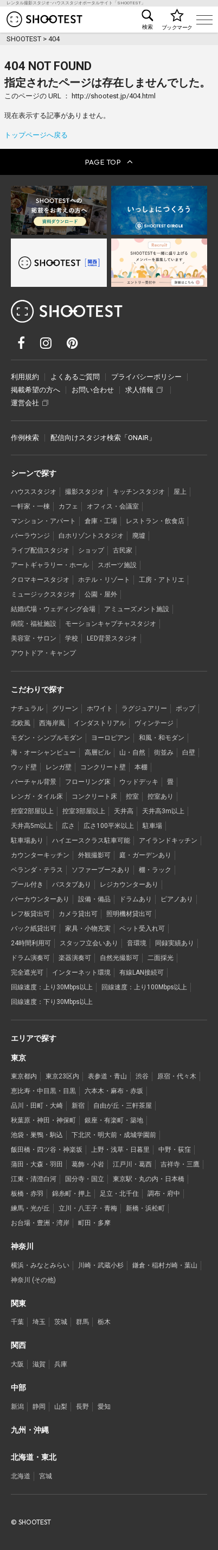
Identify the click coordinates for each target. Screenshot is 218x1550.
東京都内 (24, 1076)
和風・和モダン (161, 738)
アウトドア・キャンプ (43, 653)
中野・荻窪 (174, 1149)
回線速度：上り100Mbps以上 (144, 987)
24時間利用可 (31, 943)
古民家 (122, 550)
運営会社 (29, 403)
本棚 (141, 767)
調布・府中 (164, 1193)
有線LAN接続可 (141, 972)
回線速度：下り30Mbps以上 (52, 1002)
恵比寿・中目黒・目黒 (43, 1091)
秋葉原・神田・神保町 (43, 1120)
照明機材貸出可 (129, 914)
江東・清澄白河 (33, 1179)
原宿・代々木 (176, 1076)
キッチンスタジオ (139, 491)
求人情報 (144, 390)
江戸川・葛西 (132, 1164)
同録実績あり (174, 943)
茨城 (60, 1322)
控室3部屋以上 (83, 811)
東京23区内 (62, 1076)
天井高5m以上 (32, 826)
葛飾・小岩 (88, 1164)
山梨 (60, 1406)
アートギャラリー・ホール (50, 565)
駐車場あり (27, 840)
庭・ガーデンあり (145, 855)
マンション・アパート (43, 521)
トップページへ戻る (36, 135)
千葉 (17, 1322)
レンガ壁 (59, 767)
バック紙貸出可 (33, 928)
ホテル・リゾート (104, 579)
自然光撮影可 (119, 958)
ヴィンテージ (154, 723)
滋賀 (39, 1364)
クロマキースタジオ (40, 579)
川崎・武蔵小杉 (101, 1265)
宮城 (45, 1476)
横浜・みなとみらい (40, 1265)
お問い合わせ (93, 390)
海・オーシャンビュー (43, 752)
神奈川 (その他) (33, 1280)
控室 (132, 796)
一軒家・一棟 (30, 506)
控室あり (161, 796)
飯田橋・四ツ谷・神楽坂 (46, 1149)
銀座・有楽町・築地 (114, 1120)
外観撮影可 (94, 855)
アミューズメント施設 (136, 609)
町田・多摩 (94, 1223)
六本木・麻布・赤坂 (114, 1091)
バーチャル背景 (33, 782)
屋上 (180, 491)
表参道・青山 (107, 1076)
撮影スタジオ (84, 491)
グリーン (65, 708)
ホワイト (100, 708)
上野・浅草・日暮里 (120, 1149)
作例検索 (25, 438)
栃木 (104, 1322)
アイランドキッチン (168, 840)
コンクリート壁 (103, 767)
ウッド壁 (24, 767)
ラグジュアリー (144, 708)
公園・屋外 (101, 594)
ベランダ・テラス (37, 870)
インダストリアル (100, 723)
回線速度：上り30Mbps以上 (52, 987)
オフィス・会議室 (113, 506)
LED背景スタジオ (112, 638)
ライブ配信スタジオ (40, 550)
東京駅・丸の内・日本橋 (148, 1179)
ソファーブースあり (101, 870)
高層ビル (98, 752)
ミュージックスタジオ (43, 594)
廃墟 (138, 535)
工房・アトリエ (161, 579)
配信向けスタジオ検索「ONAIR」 (103, 438)
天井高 (123, 811)
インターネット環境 (81, 972)
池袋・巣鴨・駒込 (37, 1135)
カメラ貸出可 (78, 914)
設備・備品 (94, 899)
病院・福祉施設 (33, 623)
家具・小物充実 (88, 928)
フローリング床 (88, 782)
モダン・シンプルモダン (46, 738)
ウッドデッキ (138, 782)
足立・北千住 (119, 1193)
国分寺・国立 (84, 1179)
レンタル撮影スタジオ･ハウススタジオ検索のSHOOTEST (44, 19)
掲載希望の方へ (35, 390)
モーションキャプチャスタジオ (110, 623)
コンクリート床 (94, 796)
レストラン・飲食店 (155, 521)
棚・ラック (155, 870)
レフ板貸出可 (30, 914)
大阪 (17, 1364)
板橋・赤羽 (27, 1193)
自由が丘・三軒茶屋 (122, 1105)
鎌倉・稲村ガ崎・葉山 (164, 1265)
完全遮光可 (27, 972)
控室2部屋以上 (32, 811)
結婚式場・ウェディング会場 (53, 609)
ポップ (185, 708)
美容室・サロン (33, 638)
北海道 (20, 1476)
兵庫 (60, 1364)
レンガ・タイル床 (37, 796)
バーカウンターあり (40, 899)
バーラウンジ (30, 535)
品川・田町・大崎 (37, 1105)
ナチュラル (27, 708)
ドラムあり (135, 899)
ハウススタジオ (33, 491)
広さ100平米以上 (109, 826)
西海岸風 (52, 723)
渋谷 (142, 1076)
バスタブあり (71, 884)
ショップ (91, 550)
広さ (68, 826)
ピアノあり (177, 899)
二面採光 (161, 958)
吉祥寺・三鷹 (180, 1164)
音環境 (136, 943)
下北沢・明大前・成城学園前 (114, 1135)
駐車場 (152, 826)
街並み (164, 752)
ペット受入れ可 (142, 928)
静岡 (39, 1406)
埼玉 (39, 1322)
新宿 (78, 1105)
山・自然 (132, 752)
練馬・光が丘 (30, 1208)
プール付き (27, 884)
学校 (71, 638)
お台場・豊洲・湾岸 (40, 1223)
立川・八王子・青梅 (88, 1208)
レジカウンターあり (129, 884)
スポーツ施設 (117, 565)
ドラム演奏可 (30, 958)
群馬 (82, 1322)
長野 (82, 1406)
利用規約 (25, 377)
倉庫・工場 (101, 521)
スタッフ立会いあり (89, 943)
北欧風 (20, 723)
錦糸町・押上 (71, 1193)
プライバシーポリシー (146, 377)
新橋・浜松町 (145, 1208)
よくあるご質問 (75, 377)
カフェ (68, 506)
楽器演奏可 (75, 958)
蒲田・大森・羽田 (37, 1164)
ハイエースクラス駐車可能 (91, 840)
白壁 (188, 752)
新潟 (17, 1406)
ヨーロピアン (110, 738)
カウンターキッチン (40, 855)
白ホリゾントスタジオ (91, 535)
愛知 (104, 1406)
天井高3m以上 (163, 811)
